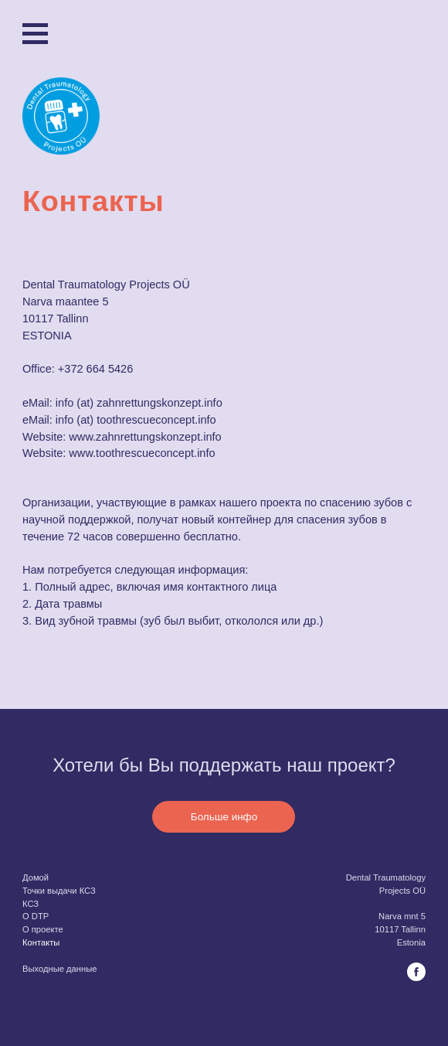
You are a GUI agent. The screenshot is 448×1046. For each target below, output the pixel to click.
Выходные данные (59, 968)
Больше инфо (223, 817)
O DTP (35, 916)
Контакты (40, 942)
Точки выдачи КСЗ (59, 890)
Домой (35, 877)
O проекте (42, 929)
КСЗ (30, 903)
